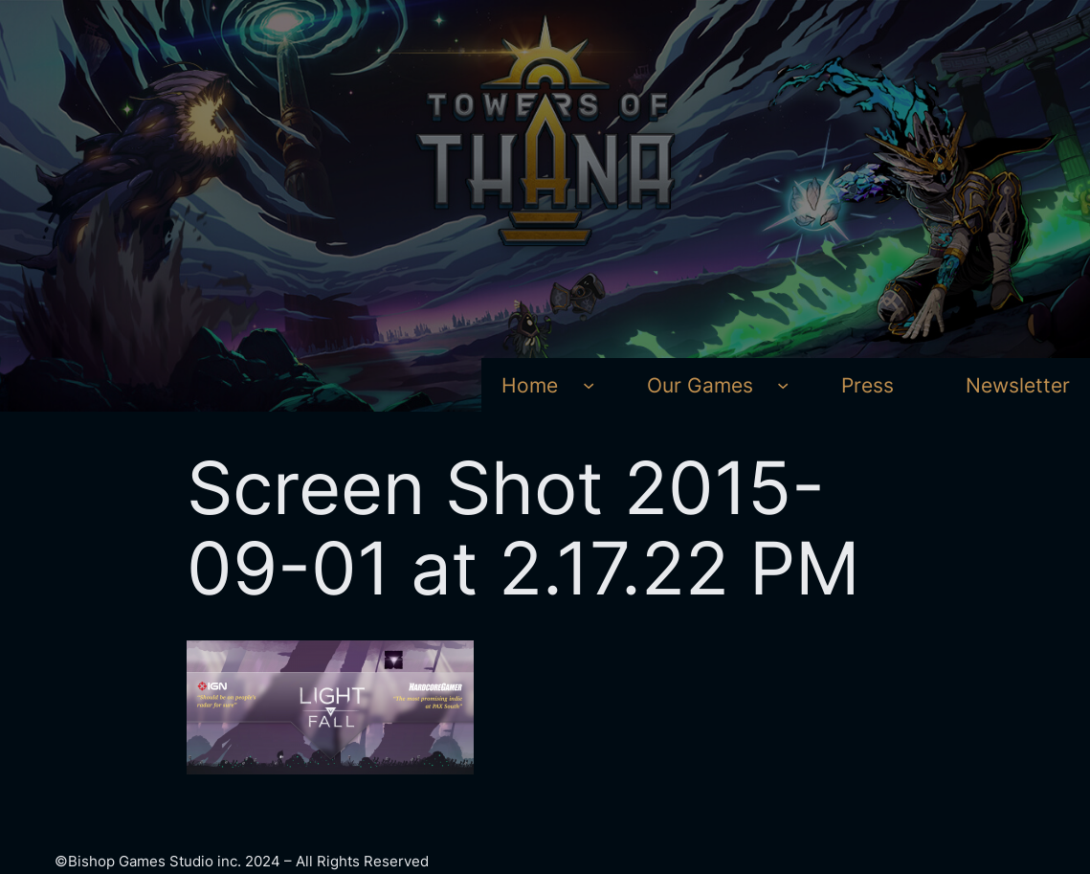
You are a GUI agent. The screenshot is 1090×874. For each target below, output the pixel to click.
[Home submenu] (588, 385)
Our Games (700, 385)
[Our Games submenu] (783, 385)
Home (529, 385)
